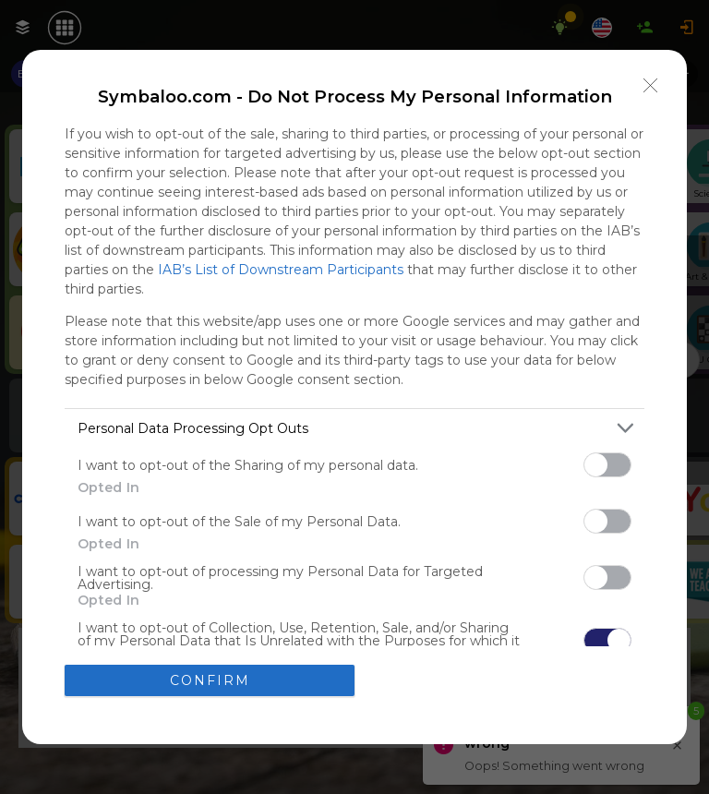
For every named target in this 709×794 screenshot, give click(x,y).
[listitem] (354, 428)
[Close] (650, 85)
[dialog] (354, 397)
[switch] (607, 464)
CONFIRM (210, 679)
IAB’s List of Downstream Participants (280, 269)
